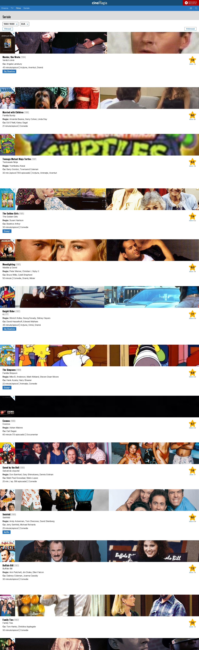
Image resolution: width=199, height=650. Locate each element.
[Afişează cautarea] (196, 8)
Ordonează (190, 29)
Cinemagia (99, 3)
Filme (18, 8)
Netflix (6, 532)
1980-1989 (9, 24)
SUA (23, 24)
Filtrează (7, 29)
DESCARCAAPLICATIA (192, 3)
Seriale (26, 8)
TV (12, 8)
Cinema (4, 8)
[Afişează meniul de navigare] (191, 8)
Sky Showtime (9, 71)
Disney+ (7, 231)
